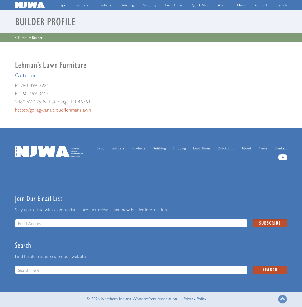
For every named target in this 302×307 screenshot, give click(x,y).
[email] (131, 223)
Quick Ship (200, 4)
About (223, 4)
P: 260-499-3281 (32, 85)
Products (104, 4)
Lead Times (174, 4)
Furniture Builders (29, 37)
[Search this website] (131, 270)
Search (282, 4)
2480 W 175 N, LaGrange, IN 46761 (53, 102)
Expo (62, 4)
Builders (82, 4)
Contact (261, 4)
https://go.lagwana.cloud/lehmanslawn (53, 110)
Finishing (127, 4)
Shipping (149, 4)
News (241, 4)
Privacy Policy (195, 298)
